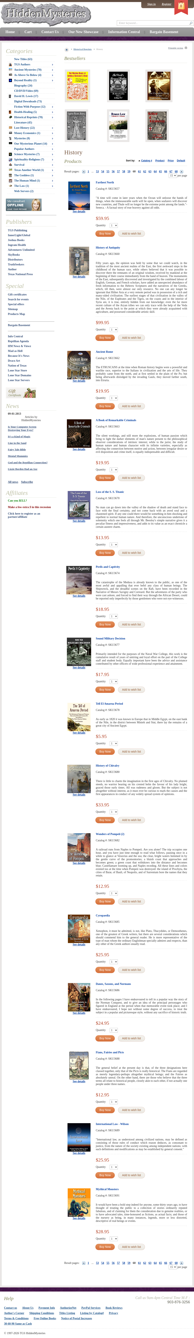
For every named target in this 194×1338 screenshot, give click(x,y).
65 (160, 171)
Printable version (175, 48)
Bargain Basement (19, 325)
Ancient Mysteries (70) (25, 69)
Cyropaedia (103, 915)
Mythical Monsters (107, 1189)
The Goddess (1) (21, 175)
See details (79, 211)
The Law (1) (19, 185)
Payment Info (47, 1307)
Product (159, 160)
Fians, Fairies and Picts (110, 1052)
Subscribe (27, 481)
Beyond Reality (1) (23, 80)
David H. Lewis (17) (23, 96)
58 (123, 171)
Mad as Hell (15, 351)
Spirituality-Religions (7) (26, 159)
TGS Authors (19, 64)
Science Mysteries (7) (24, 154)
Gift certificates (17, 294)
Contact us (10, 1307)
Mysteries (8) (19, 138)
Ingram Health (17, 245)
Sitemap (13, 309)
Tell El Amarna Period (109, 703)
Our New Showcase (83, 32)
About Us (27, 1307)
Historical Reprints (83, 49)
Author (12, 269)
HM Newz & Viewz (19, 346)
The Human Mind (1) (24, 180)
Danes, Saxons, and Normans (113, 983)
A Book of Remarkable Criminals (116, 420)
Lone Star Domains (19, 375)
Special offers (16, 304)
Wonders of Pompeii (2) (110, 834)
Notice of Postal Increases (76, 1318)
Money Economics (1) (24, 133)
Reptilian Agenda (18, 341)
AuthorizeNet (68, 1307)
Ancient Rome (104, 351)
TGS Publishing (17, 230)
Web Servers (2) (24, 191)
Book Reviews (113, 1307)
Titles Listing (67, 1313)
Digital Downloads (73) (28, 101)
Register (166, 4)
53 (97, 171)
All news (13, 481)
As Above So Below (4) (25, 75)
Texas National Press (20, 274)
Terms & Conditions (16, 1318)
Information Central (124, 32)
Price (171, 160)
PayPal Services (90, 1307)
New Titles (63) (23, 59)
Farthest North (105, 182)
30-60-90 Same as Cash (18, 1323)
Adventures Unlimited (21, 249)
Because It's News (19, 355)
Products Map (16, 314)
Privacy (113, 1313)
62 (144, 171)
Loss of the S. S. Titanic (110, 491)
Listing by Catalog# (92, 1313)
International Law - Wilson (112, 1124)
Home (10, 32)
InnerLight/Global (19, 235)
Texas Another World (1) (26, 170)
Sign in (151, 4)
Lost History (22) (22, 127)
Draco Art (14, 360)
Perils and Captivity (108, 566)
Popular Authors (24, 148)
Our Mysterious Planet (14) (28, 143)
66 (165, 171)
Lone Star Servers (19, 380)
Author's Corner (14, 1313)
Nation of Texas (17, 365)
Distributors (15, 259)
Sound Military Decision (110, 638)
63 (150, 171)
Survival (16, 164)
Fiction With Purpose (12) (29, 106)
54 (102, 171)
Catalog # (146, 160)
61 (139, 171)
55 (107, 171)
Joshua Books (16, 240)
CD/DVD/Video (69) (26, 90)
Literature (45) (23, 122)
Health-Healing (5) (23, 112)
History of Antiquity (108, 247)
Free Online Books (45, 1318)
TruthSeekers (16, 264)
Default (181, 160)
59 (129, 171)
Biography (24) (23, 85)
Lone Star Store (17, 370)
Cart (28, 32)
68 (176, 171)
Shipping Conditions (41, 1313)
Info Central (15, 336)
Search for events (18, 299)
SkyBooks (14, 254)
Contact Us (50, 32)
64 (155, 171)
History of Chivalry (107, 765)
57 (118, 171)
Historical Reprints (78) (26, 117)
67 (171, 171)
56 (113, 171)
